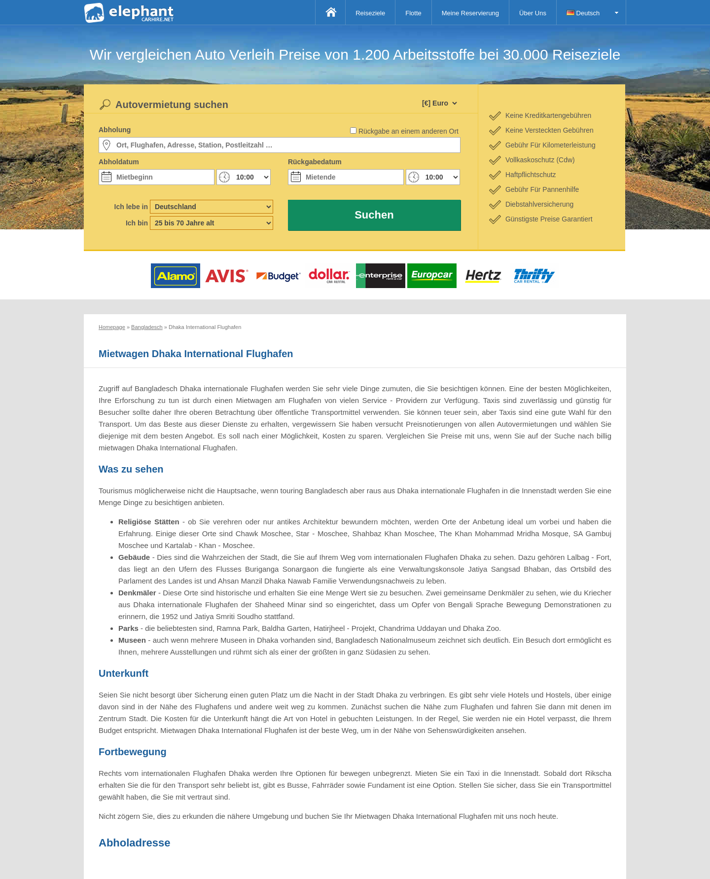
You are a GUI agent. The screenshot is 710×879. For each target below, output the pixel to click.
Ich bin (137, 223)
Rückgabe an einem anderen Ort (408, 131)
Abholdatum (119, 162)
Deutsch (583, 13)
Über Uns (532, 13)
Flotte (413, 13)
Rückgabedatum (315, 162)
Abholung (115, 130)
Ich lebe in (131, 207)
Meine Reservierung (470, 13)
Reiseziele (370, 13)
